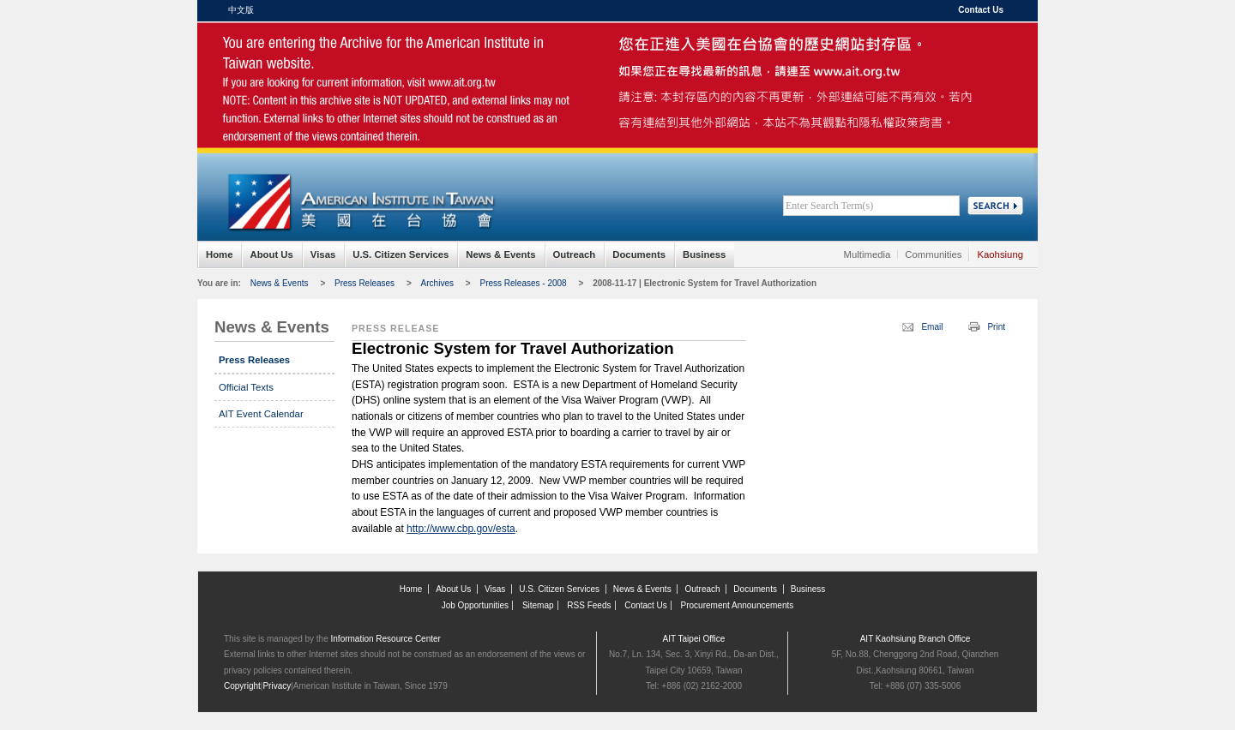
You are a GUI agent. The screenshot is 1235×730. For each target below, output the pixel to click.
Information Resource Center (386, 638)
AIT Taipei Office (694, 638)
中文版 (241, 10)
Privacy (276, 686)
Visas (322, 254)
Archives (437, 283)
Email (932, 327)
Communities (933, 254)
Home (219, 254)
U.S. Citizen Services (400, 254)
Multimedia (867, 254)
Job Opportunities (475, 605)
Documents (639, 254)
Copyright (242, 686)
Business (704, 254)
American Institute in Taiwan (360, 60)
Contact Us (980, 10)
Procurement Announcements (737, 605)
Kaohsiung (1000, 254)
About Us (271, 254)
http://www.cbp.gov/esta (461, 529)
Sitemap (538, 605)
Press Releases (364, 283)
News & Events (500, 254)
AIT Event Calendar (261, 414)
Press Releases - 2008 (522, 283)
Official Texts (246, 387)
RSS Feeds (589, 605)
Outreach (574, 254)
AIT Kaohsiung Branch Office (915, 638)
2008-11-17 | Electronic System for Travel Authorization (704, 283)
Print (996, 327)
